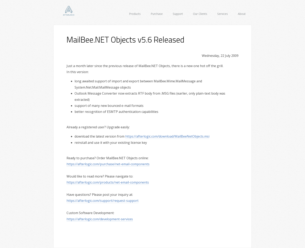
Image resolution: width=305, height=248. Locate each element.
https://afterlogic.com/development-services (100, 219)
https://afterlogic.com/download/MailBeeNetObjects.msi (167, 136)
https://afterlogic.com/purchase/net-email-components (108, 164)
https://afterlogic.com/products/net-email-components (108, 182)
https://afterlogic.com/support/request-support (102, 200)
